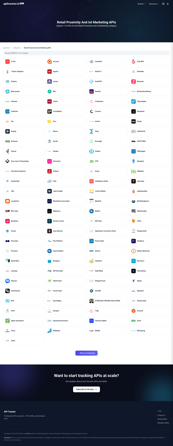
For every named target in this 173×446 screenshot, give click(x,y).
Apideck (28, 433)
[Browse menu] (141, 4)
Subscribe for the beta (86, 389)
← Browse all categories (86, 353)
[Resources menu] (154, 4)
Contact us (161, 415)
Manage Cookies (163, 423)
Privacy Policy (162, 419)
